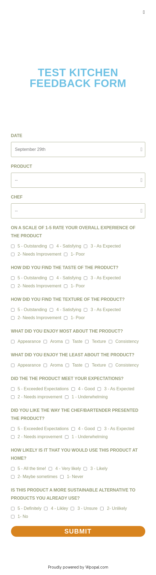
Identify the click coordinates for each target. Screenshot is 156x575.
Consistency (127, 341)
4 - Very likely (68, 468)
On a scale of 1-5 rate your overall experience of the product (73, 231)
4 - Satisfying (68, 246)
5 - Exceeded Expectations (43, 388)
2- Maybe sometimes (38, 476)
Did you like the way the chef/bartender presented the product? (74, 414)
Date (16, 135)
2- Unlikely (117, 508)
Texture (99, 341)
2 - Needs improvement (40, 397)
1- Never (75, 476)
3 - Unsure (87, 508)
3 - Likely (98, 468)
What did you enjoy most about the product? (67, 331)
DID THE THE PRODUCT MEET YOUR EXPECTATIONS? (67, 378)
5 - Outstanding (32, 246)
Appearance (29, 341)
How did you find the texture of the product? (68, 299)
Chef (17, 197)
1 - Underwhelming (90, 397)
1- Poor (78, 254)
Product (21, 166)
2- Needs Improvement (39, 254)
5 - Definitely (30, 508)
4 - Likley (59, 508)
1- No (23, 516)
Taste (77, 341)
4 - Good (86, 388)
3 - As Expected (105, 246)
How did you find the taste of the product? (64, 267)
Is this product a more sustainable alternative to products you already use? (73, 494)
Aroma (56, 341)
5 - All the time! (32, 468)
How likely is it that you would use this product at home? (74, 454)
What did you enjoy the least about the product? (73, 355)
